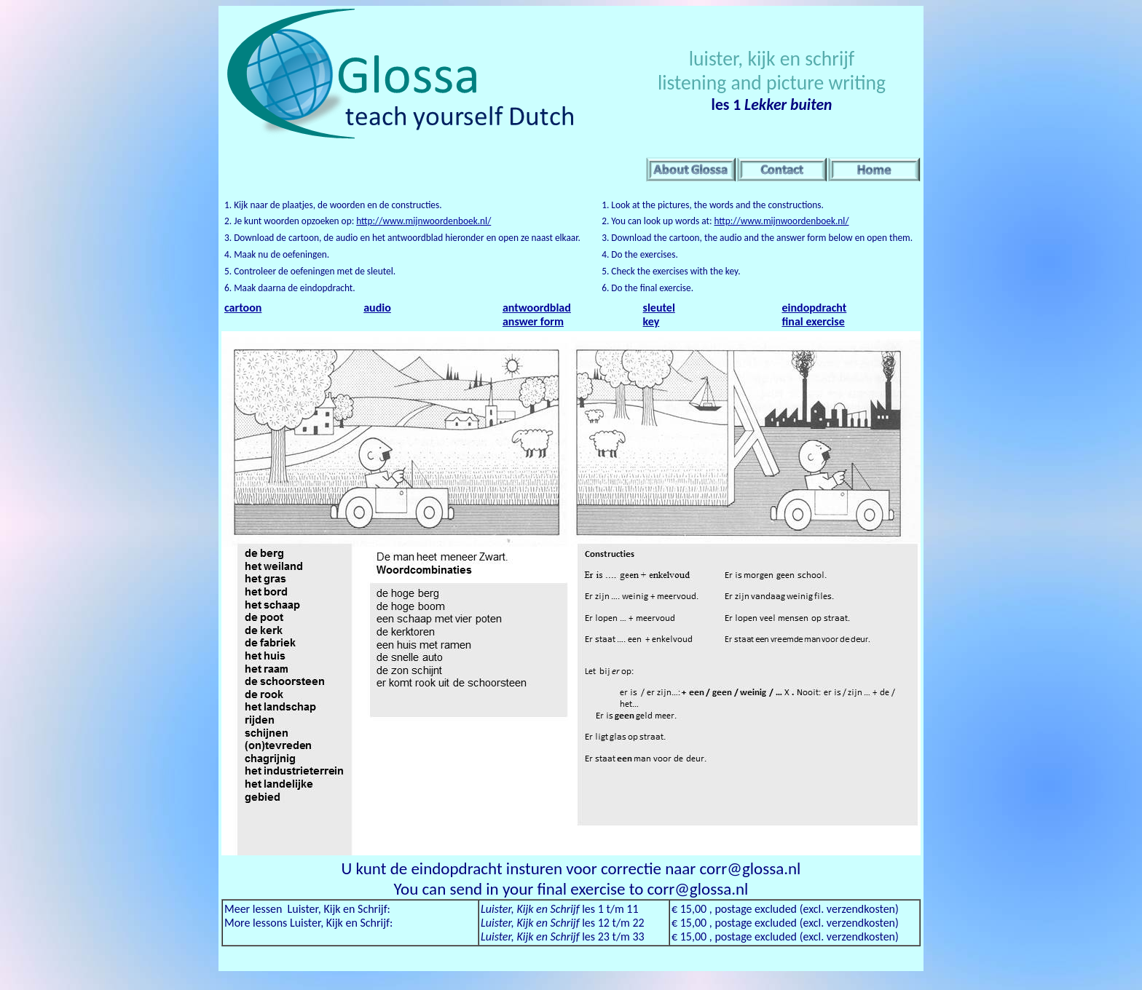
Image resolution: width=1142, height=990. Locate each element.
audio (377, 307)
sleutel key (659, 314)
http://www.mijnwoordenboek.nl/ (423, 221)
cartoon (242, 307)
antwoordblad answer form (537, 314)
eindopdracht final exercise (813, 314)
